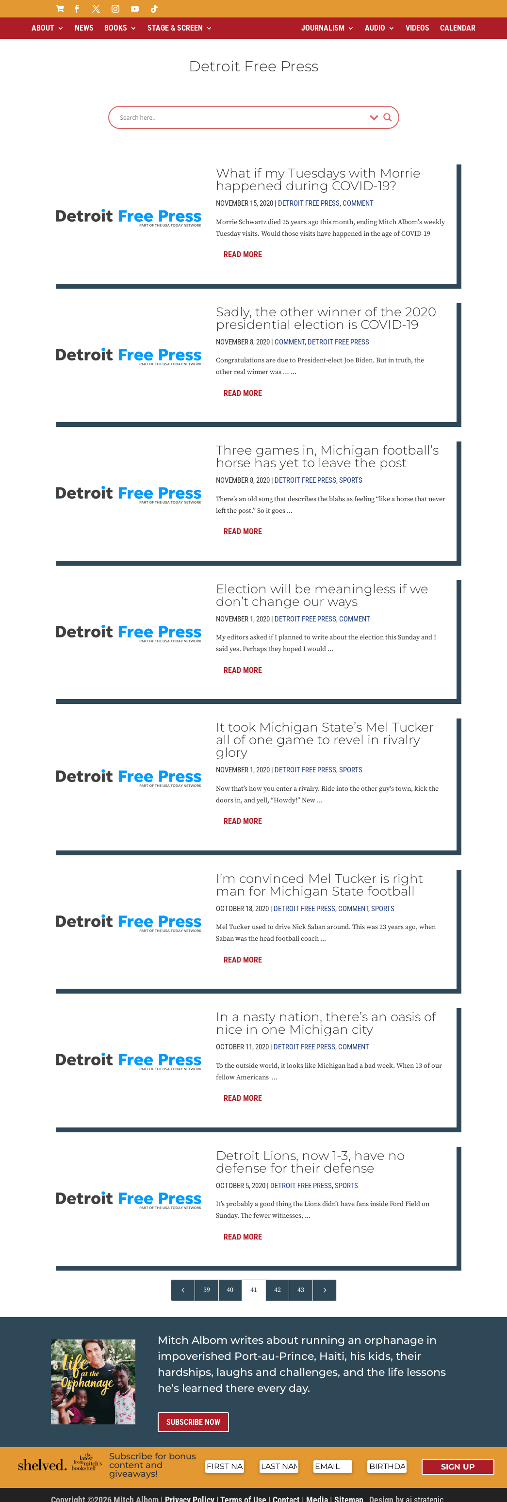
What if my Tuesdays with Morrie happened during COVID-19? (318, 171)
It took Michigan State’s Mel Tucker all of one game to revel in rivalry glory (325, 731)
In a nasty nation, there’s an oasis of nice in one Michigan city (326, 1015)
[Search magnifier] (387, 109)
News (84, 28)
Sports (350, 472)
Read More (243, 246)
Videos (417, 28)
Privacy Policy (189, 1491)
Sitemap (348, 1491)
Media (317, 1491)
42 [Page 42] (277, 1281)
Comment (358, 195)
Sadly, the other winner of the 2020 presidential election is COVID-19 (326, 310)
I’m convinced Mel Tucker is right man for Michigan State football (319, 877)
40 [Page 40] (230, 1281)
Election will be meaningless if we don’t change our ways (322, 587)
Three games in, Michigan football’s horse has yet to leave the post (327, 448)
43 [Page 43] (300, 1281)
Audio (375, 28)
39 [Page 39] (206, 1281)
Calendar (457, 28)
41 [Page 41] (253, 1281)
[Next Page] (324, 1282)
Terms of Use (243, 1491)
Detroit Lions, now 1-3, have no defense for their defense (310, 1154)
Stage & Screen (175, 28)
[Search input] (242, 109)
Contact (286, 1491)
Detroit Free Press (309, 195)
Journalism (322, 28)
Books (115, 28)
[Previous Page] (183, 1282)
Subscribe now (193, 1414)
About (43, 28)
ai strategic (424, 1491)
